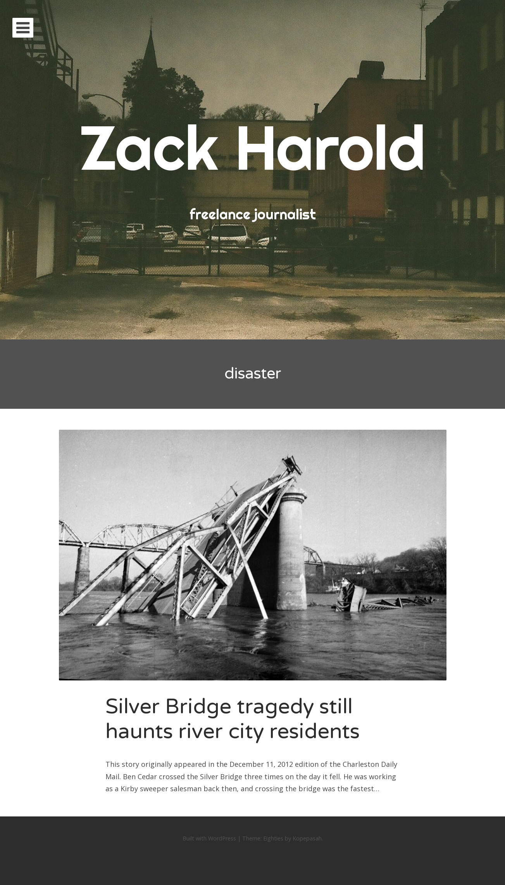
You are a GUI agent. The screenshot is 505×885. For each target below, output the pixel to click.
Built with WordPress (209, 838)
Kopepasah (307, 838)
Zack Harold (253, 147)
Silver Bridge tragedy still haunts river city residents (232, 719)
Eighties (273, 838)
